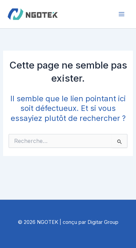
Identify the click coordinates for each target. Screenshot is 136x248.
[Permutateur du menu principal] (121, 14)
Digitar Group (102, 222)
